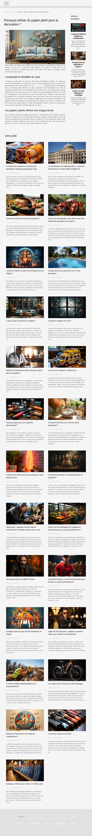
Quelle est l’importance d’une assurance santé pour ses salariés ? (24, 372)
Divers (13, 12)
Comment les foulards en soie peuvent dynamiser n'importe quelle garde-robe (21, 168)
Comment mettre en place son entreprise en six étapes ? (24, 272)
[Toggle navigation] (6, 3)
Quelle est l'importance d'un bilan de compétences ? (20, 735)
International (32, 823)
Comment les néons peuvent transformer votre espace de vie (24, 476)
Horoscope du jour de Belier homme (20, 579)
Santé (46, 823)
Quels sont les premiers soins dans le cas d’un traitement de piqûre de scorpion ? (66, 220)
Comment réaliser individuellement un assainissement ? (21, 685)
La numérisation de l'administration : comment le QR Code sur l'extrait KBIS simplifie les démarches (66, 169)
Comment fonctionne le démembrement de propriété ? (65, 476)
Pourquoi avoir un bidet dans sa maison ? (78, 64)
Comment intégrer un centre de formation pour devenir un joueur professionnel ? (66, 581)
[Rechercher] (44, 816)
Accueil (6, 12)
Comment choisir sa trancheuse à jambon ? (23, 218)
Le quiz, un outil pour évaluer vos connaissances (78, 36)
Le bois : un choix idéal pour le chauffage (78, 93)
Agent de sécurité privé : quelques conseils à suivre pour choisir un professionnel (65, 633)
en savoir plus (38, 85)
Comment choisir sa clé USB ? (60, 733)
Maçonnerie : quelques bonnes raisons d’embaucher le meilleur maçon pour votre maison (23, 530)
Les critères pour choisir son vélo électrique (65, 683)
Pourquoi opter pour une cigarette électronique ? (19, 424)
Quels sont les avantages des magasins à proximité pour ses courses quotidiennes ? (64, 528)
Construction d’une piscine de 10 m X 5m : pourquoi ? (64, 272)
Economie (19, 823)
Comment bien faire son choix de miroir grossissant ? (63, 424)
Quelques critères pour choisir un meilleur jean (24, 783)
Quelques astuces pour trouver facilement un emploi (24, 633)
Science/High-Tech (59, 824)
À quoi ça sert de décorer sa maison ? (20, 320)
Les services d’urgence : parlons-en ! (62, 370)
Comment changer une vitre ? (59, 320)
